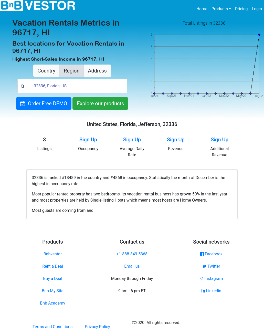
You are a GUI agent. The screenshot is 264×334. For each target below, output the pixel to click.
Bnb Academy (52, 303)
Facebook (211, 254)
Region (71, 71)
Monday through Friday (132, 278)
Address (97, 71)
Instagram (211, 278)
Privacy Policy (97, 326)
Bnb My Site (52, 290)
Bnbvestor (53, 254)
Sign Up (88, 140)
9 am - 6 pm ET (132, 290)
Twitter (211, 266)
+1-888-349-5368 (132, 254)
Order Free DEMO (43, 103)
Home (202, 8)
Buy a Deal (52, 278)
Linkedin (211, 290)
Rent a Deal (52, 266)
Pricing (241, 8)
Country (46, 71)
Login (257, 8)
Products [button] (220, 8)
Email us (132, 266)
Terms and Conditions (52, 326)
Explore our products (100, 103)
